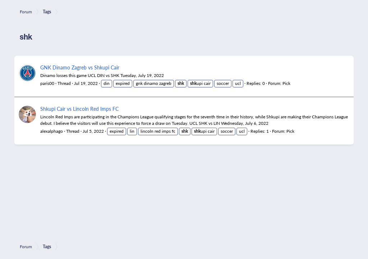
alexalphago (51, 131)
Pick (286, 83)
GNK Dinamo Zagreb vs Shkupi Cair (79, 67)
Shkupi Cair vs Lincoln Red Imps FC (79, 108)
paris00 (47, 83)
